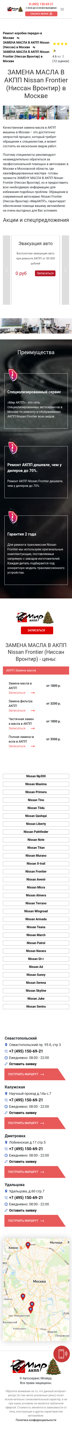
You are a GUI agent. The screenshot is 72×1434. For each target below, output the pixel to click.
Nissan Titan (36, 848)
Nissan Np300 (36, 776)
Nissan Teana (36, 927)
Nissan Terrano (36, 903)
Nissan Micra (36, 887)
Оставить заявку (23, 1064)
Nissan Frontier (36, 871)
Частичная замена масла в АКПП (21, 721)
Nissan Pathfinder (36, 832)
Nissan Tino (36, 800)
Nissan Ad (36, 967)
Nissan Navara (36, 951)
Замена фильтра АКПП (20, 703)
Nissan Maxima (36, 784)
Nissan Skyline (36, 990)
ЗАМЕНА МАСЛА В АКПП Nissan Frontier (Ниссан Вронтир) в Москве (26, 56)
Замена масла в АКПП (20, 686)
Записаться (45, 273)
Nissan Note (36, 840)
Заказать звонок (39, 14)
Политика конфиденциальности (36, 1420)
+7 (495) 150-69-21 (26, 1051)
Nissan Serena (36, 983)
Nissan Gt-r (36, 959)
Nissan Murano (36, 855)
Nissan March (36, 935)
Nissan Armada (35, 919)
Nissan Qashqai (36, 816)
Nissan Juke (35, 998)
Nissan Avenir (36, 879)
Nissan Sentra (36, 1006)
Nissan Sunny (35, 975)
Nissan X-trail (36, 863)
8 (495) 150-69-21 (41, 4)
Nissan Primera (36, 792)
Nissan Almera (36, 895)
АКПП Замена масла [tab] (21, 670)
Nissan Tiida (36, 808)
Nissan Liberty (36, 824)
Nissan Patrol (36, 943)
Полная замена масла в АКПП (21, 739)
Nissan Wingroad (36, 911)
